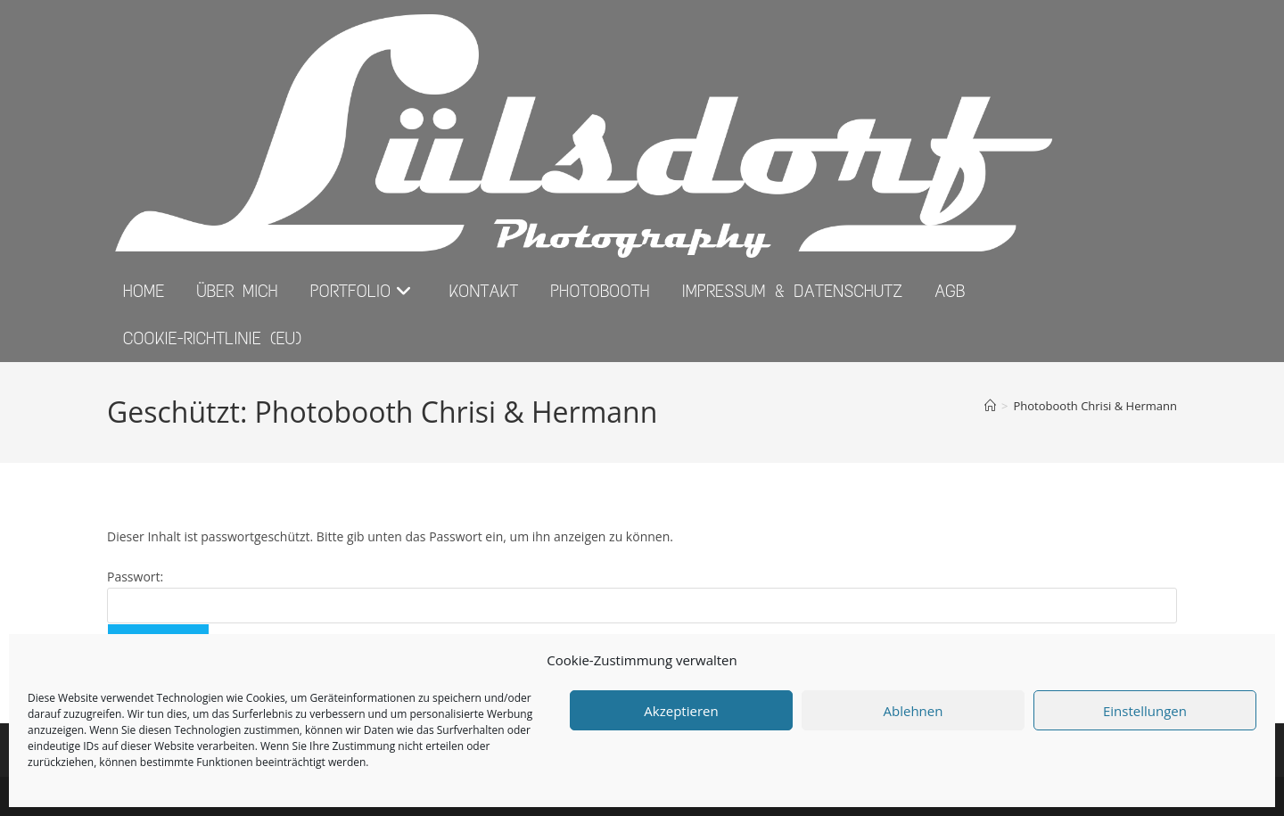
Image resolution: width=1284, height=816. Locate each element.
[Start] (990, 406)
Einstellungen (1145, 711)
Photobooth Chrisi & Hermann (1095, 406)
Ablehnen (913, 711)
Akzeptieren (681, 711)
